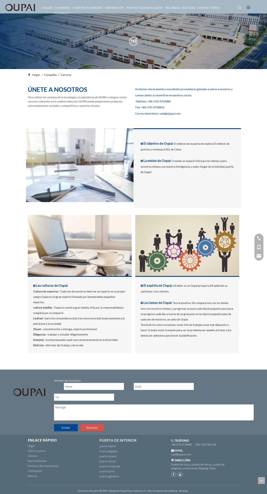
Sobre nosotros (37, 451)
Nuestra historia (37, 461)
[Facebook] (173, 474)
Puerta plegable (108, 451)
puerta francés (107, 461)
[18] (187, 245)
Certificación (35, 471)
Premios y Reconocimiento (43, 466)
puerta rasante (108, 456)
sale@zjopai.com (170, 113)
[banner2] (133, 41)
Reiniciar (92, 428)
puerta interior (107, 446)
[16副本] (80, 165)
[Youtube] (180, 474)
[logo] (29, 392)
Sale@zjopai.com (181, 454)
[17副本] (80, 245)
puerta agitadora (109, 476)
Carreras (33, 456)
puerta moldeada (109, 466)
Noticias (32, 476)
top (261, 480)
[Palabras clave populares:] (239, 7)
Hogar (31, 446)
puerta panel (106, 471)
